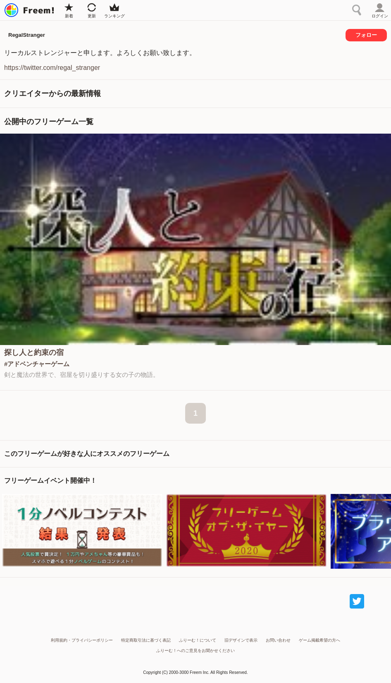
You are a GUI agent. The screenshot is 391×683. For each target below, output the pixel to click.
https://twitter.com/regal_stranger (52, 67)
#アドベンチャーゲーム (36, 363)
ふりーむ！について (197, 640)
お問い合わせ (278, 640)
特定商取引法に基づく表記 (146, 640)
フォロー (366, 35)
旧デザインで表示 (240, 640)
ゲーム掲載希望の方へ (319, 640)
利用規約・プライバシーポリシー (82, 640)
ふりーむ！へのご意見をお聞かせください (195, 650)
